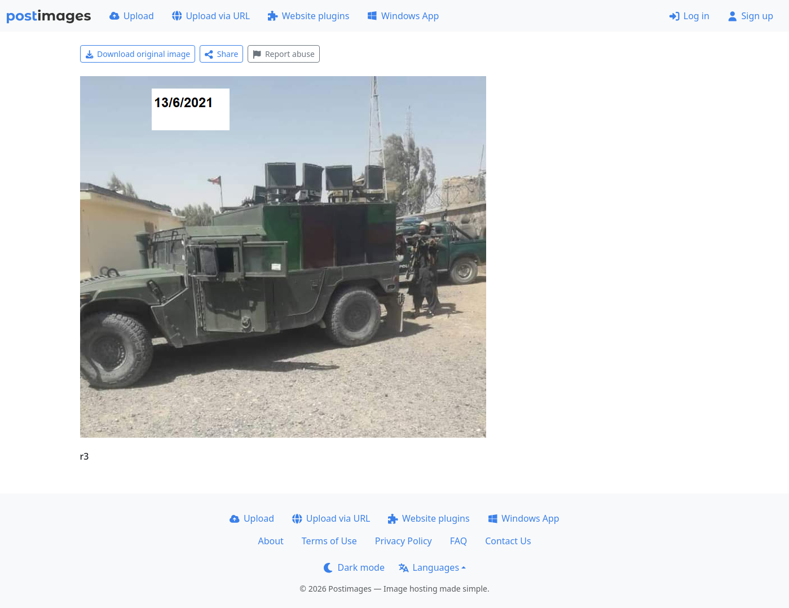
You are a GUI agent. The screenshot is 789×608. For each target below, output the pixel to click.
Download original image (138, 54)
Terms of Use (329, 541)
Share (221, 54)
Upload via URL (211, 16)
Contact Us (508, 541)
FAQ (458, 541)
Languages (429, 567)
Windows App (403, 16)
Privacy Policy (403, 541)
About (270, 541)
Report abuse (283, 54)
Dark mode (354, 567)
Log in (689, 16)
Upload (131, 16)
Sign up (750, 16)
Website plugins (308, 16)
